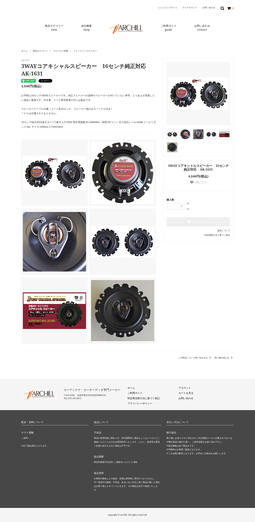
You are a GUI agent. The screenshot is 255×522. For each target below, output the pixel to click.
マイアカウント (189, 7)
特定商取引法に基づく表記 (217, 235)
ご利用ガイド (169, 28)
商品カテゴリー (54, 28)
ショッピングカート (167, 7)
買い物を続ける (224, 357)
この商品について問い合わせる (195, 357)
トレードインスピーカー (85, 50)
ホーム (24, 50)
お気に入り (198, 182)
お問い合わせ (208, 7)
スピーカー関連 (60, 50)
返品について (223, 230)
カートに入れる (198, 222)
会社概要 (86, 28)
